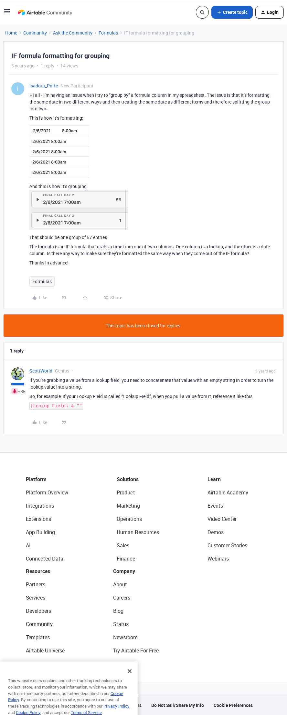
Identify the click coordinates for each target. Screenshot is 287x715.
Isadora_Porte (43, 86)
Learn (214, 479)
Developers (38, 610)
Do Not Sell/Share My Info (177, 705)
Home (11, 33)
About (120, 584)
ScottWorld (40, 371)
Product (126, 492)
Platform (36, 479)
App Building (40, 532)
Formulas (108, 33)
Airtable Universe (45, 650)
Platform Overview (47, 492)
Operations (129, 518)
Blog (118, 610)
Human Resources (138, 532)
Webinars (218, 558)
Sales (123, 545)
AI (28, 545)
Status (121, 624)
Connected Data (44, 558)
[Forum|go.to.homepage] (45, 12)
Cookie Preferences (233, 705)
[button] (7, 13)
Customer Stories (227, 545)
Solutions (128, 479)
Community (35, 33)
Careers (121, 597)
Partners (35, 584)
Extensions (38, 518)
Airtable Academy (227, 492)
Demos (215, 532)
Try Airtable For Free (136, 650)
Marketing (128, 505)
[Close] (129, 680)
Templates (38, 637)
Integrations (40, 505)
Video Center (222, 518)
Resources (38, 571)
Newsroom (125, 637)
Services (35, 597)
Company (124, 571)
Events (215, 505)
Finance (126, 558)
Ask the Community (72, 33)
